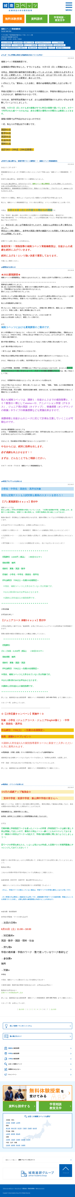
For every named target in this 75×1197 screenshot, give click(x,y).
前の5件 (21, 1009)
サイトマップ (18, 1188)
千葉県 (25, 1128)
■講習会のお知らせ (9, 267)
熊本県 (18, 1145)
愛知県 (18, 1134)
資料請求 (36, 18)
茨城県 (30, 1128)
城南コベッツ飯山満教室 (41, 184)
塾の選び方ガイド (13, 1036)
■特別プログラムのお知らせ (12, 481)
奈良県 (28, 1140)
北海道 (8, 1123)
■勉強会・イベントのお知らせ (12, 784)
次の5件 (53, 1009)
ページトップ (66, 1172)
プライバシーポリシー (8, 1188)
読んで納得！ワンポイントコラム (17, 1026)
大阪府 (13, 1140)
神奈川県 (14, 1128)
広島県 (8, 1145)
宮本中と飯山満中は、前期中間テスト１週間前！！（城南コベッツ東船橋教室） (30, 161)
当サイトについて (40, 1188)
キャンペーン (10, 1074)
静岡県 (13, 1134)
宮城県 (13, 1123)
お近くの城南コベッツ (13, 1064)
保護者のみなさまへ (12, 1069)
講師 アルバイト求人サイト (20, 1160)
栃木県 (35, 1128)
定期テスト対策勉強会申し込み (12, 992)
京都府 (18, 1140)
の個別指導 (11, 1048)
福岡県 (13, 1145)
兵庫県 (8, 1140)
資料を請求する (19, 1106)
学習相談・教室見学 (60, 19)
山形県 (18, 1123)
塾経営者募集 (31, 1188)
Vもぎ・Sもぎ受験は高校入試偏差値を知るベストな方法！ (22, 55)
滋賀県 (23, 1140)
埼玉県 (19, 1128)
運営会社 (24, 1188)
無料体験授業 (13, 18)
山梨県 (8, 1134)
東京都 (8, 1128)
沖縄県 (23, 1145)
